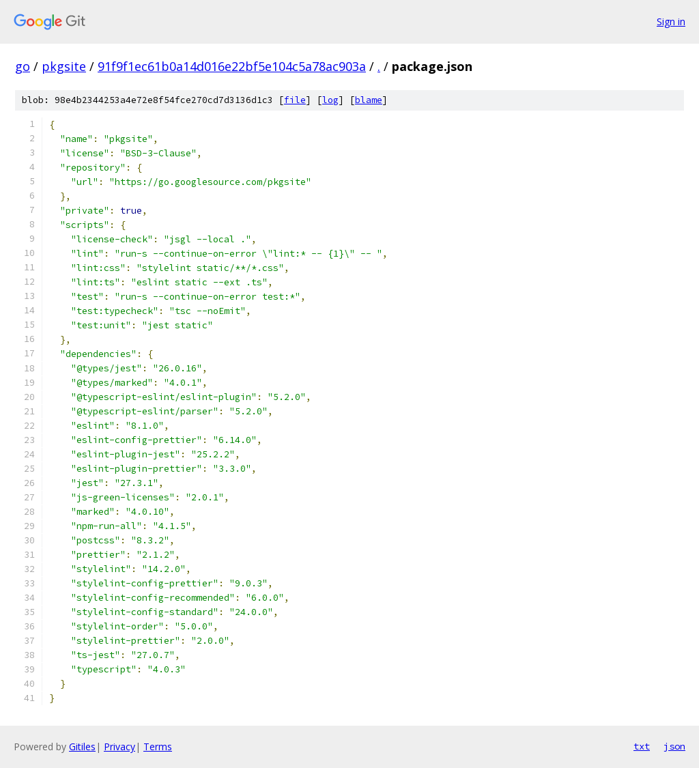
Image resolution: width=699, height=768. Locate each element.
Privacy (119, 746)
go (22, 66)
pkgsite (64, 66)
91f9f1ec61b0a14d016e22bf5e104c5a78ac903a (232, 66)
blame (368, 100)
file (295, 100)
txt (641, 746)
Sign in (671, 21)
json (674, 746)
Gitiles (82, 746)
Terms (157, 746)
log (330, 100)
